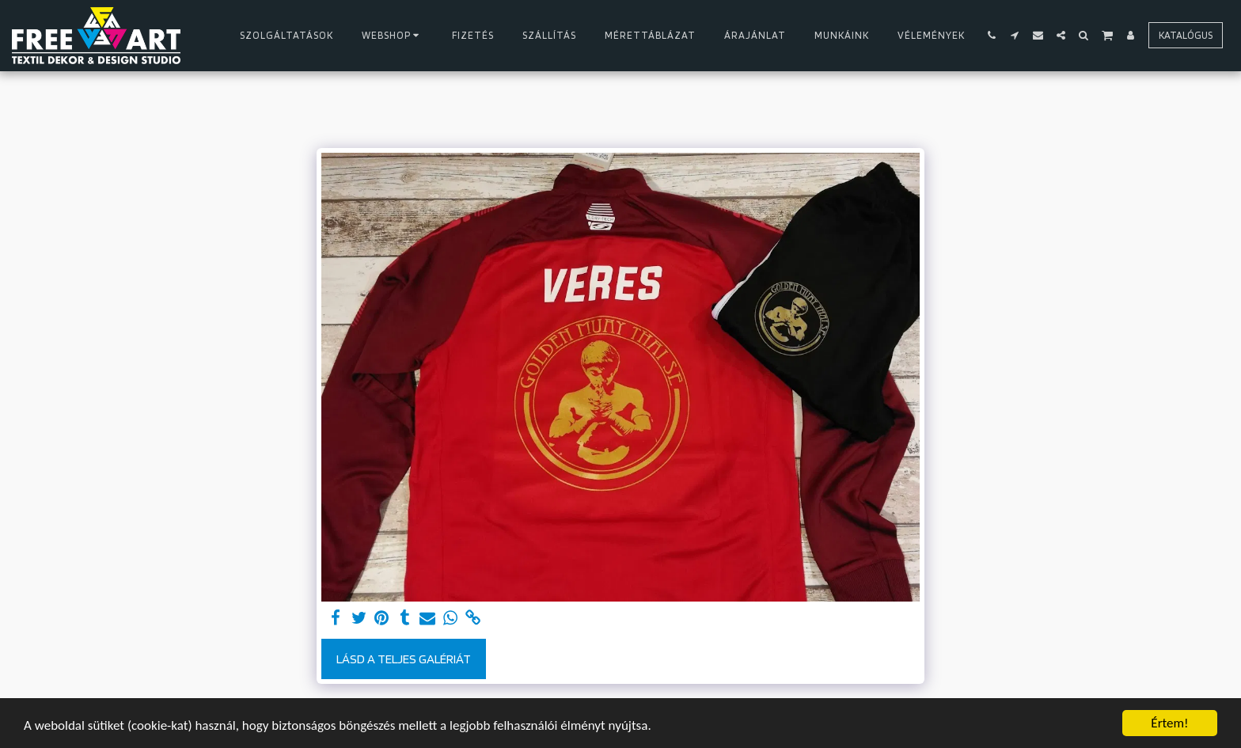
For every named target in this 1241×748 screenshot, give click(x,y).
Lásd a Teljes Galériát (403, 658)
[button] (992, 35)
